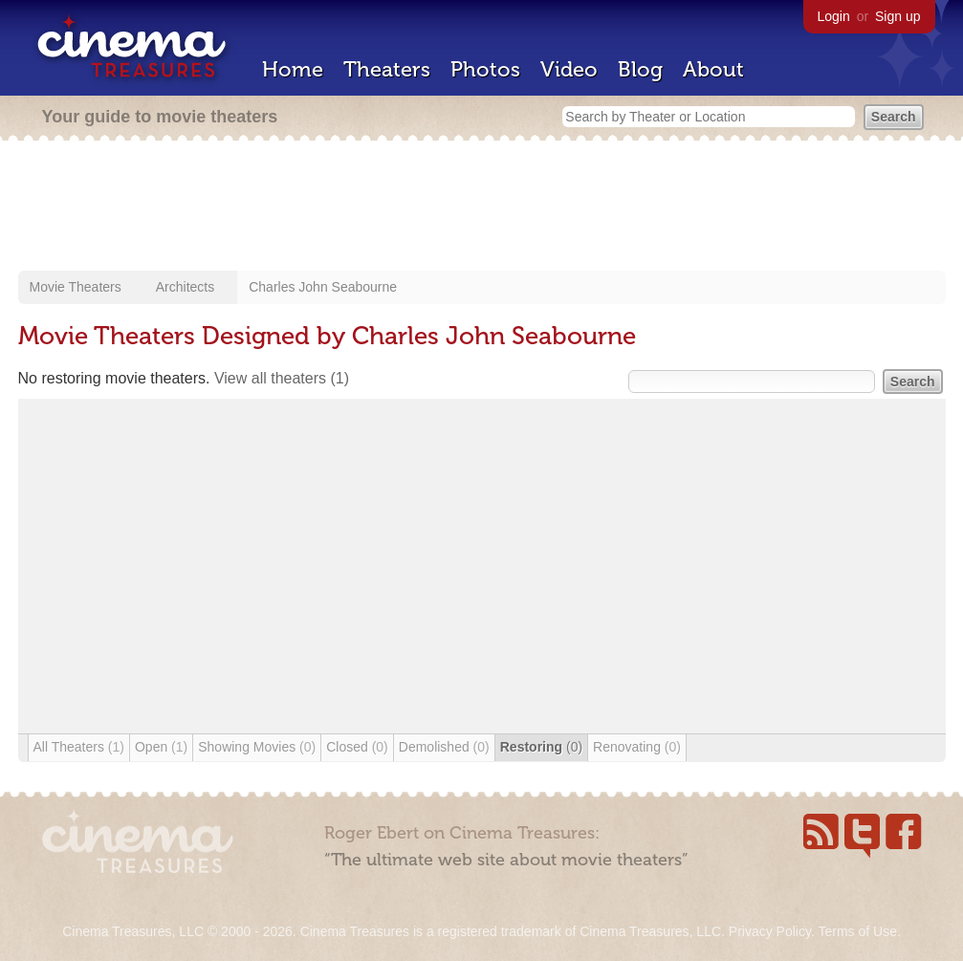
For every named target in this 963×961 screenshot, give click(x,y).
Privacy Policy (770, 931)
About (713, 69)
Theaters (386, 69)
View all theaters (281, 378)
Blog (640, 69)
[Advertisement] (482, 207)
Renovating (637, 746)
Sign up (897, 16)
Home (292, 69)
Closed (357, 746)
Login (834, 16)
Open (161, 746)
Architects (185, 287)
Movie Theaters (75, 287)
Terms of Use (857, 931)
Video (569, 69)
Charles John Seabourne (323, 287)
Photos (485, 69)
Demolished (444, 746)
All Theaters (78, 746)
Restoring (541, 746)
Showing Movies (257, 746)
